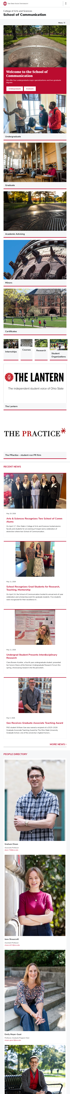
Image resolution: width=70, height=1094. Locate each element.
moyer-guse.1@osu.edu (13, 1040)
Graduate (30, 89)
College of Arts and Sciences (17, 11)
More (58, 744)
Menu (60, 23)
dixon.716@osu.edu (11, 850)
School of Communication (24, 14)
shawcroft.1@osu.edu (12, 945)
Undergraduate (15, 89)
